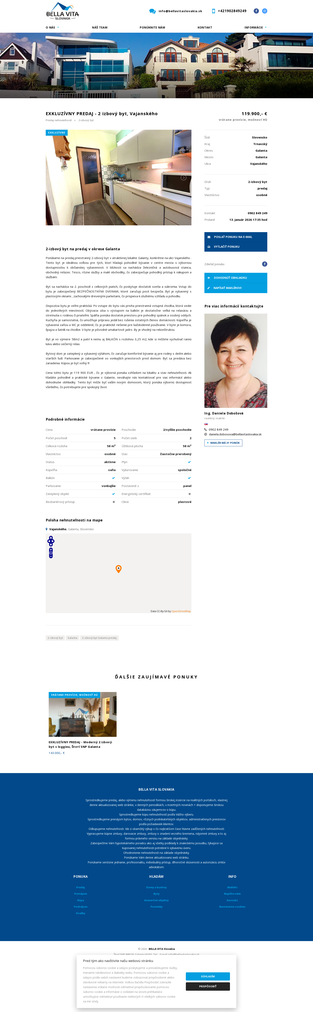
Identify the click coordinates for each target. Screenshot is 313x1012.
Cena (49, 471)
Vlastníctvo (53, 496)
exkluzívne (56, 174)
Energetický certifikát (136, 535)
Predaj (58, 127)
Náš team (99, 27)
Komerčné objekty (156, 942)
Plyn (124, 504)
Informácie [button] (254, 27)
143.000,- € (57, 795)
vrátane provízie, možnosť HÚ (74, 736)
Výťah (125, 519)
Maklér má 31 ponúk (223, 484)
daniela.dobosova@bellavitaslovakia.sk (235, 476)
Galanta (72, 679)
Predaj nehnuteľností (59, 162)
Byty (156, 935)
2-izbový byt (86, 162)
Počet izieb (129, 480)
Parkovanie (53, 527)
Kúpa (105, 127)
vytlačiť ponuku (224, 288)
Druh (106, 106)
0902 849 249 (218, 471)
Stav (125, 496)
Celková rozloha (56, 488)
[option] (156, 65)
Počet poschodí (56, 480)
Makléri (232, 929)
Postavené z (130, 527)
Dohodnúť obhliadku (227, 319)
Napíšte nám (232, 935)
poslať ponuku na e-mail (230, 278)
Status (50, 504)
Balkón (50, 519)
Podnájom (129, 127)
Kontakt (205, 27)
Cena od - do (225, 106)
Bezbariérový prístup (60, 543)
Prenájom (82, 127)
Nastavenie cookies (232, 948)
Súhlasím (208, 976)
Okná (125, 543)
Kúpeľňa (51, 511)
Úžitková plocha (132, 488)
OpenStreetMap (181, 653)
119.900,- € (243, 158)
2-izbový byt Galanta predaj (99, 679)
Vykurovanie (130, 511)
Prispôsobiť (208, 986)
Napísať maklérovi (224, 330)
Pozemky (156, 948)
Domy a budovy (156, 929)
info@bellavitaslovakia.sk (180, 11)
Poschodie (129, 471)
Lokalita (52, 106)
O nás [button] (50, 27)
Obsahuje (166, 106)
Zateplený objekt (57, 535)
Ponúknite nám (152, 27)
